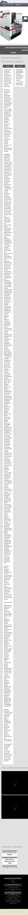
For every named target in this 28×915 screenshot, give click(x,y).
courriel (18, 81)
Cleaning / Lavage (13, 903)
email (5, 757)
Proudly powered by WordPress (14, 912)
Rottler (12, 880)
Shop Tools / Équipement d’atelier (13, 901)
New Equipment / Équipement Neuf (12, 878)
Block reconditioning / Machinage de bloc (13, 900)
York (13, 883)
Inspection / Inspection (13, 898)
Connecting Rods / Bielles (13, 895)
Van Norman (12, 881)
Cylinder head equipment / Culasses (13, 897)
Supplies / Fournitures (12, 884)
